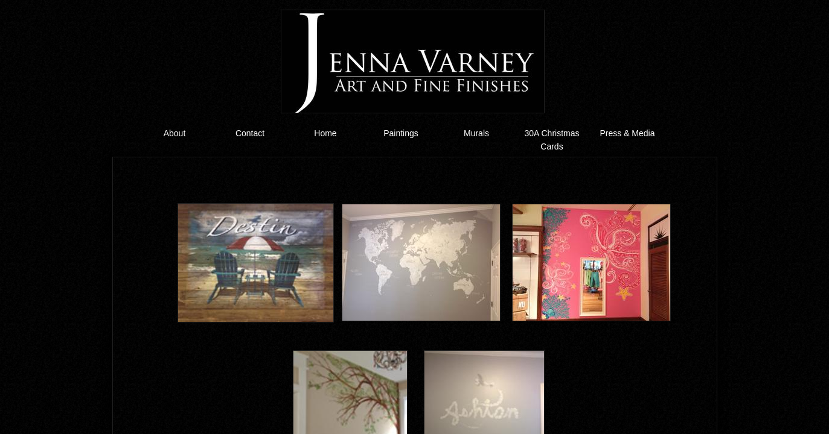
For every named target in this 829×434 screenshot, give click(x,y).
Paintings (400, 133)
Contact (249, 133)
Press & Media (627, 133)
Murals (476, 133)
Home (325, 133)
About (175, 133)
